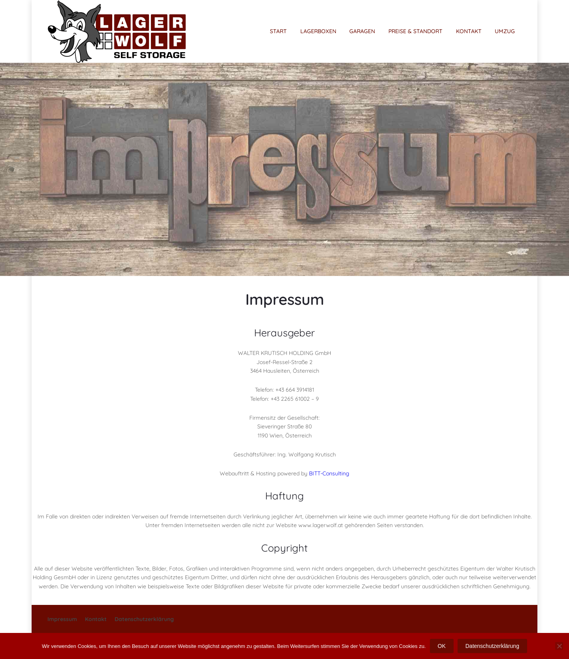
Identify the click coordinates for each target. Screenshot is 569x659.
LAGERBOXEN (318, 31)
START (278, 31)
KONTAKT (469, 31)
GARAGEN (362, 31)
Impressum (62, 619)
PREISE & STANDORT (415, 31)
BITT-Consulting (329, 473)
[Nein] (559, 646)
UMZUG (505, 31)
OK (442, 646)
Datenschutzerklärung (144, 619)
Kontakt (96, 619)
